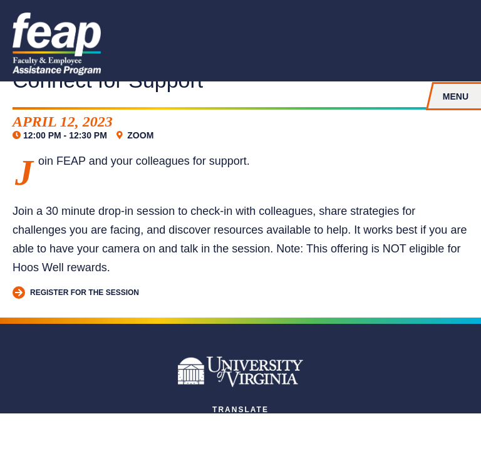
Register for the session (76, 293)
